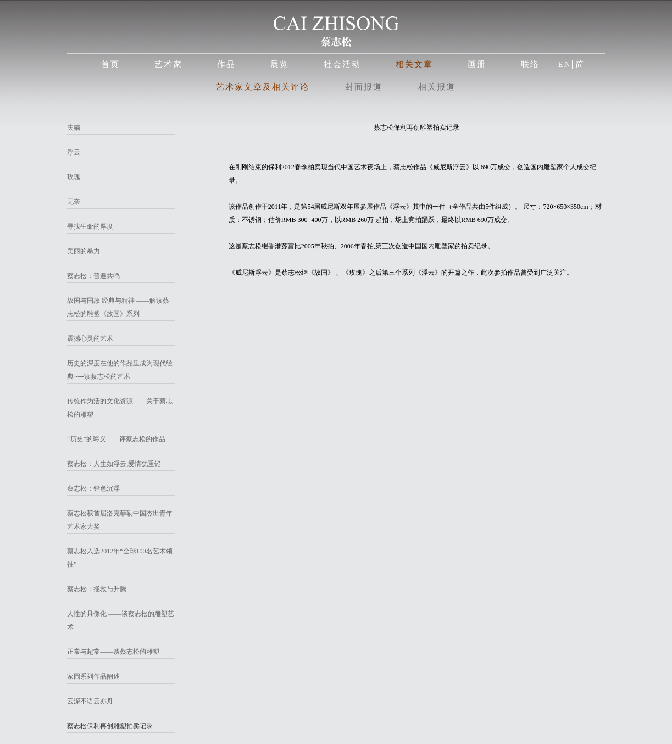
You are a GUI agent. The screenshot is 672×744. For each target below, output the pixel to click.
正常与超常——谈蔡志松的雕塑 (113, 652)
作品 (226, 64)
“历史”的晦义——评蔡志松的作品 (116, 439)
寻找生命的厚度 (90, 226)
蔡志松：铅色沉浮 (93, 488)
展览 (279, 64)
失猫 (73, 127)
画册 (477, 64)
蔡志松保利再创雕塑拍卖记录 (110, 726)
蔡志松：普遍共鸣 (93, 276)
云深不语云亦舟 (90, 701)
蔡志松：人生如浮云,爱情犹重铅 (114, 464)
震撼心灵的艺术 (90, 338)
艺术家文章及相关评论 (262, 86)
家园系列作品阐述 (93, 676)
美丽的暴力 (83, 251)
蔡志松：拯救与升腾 (96, 589)
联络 (530, 64)
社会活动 (342, 64)
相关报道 (437, 86)
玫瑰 (73, 177)
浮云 (73, 152)
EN (564, 64)
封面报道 (363, 86)
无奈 (73, 202)
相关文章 (414, 64)
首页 (110, 64)
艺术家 (168, 64)
